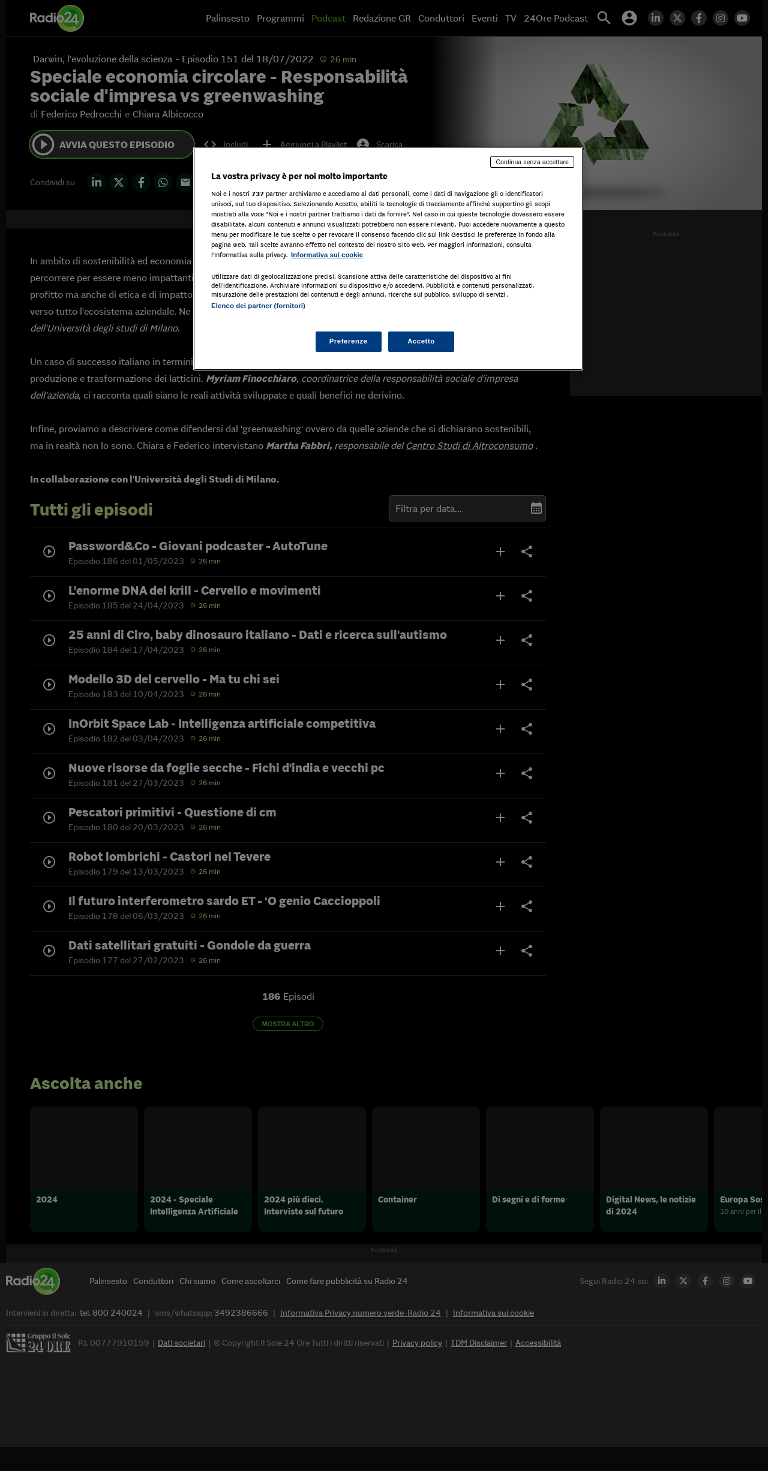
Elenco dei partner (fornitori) (258, 305)
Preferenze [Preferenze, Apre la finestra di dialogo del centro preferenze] (348, 341)
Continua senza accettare (532, 161)
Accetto (421, 341)
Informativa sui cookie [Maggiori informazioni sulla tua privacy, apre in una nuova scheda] (327, 254)
